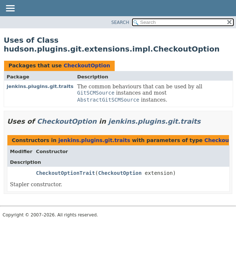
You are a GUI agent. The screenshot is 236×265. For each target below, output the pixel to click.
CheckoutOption (86, 65)
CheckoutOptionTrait (65, 173)
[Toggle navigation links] (10, 9)
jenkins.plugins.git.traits (40, 86)
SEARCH (120, 22)
